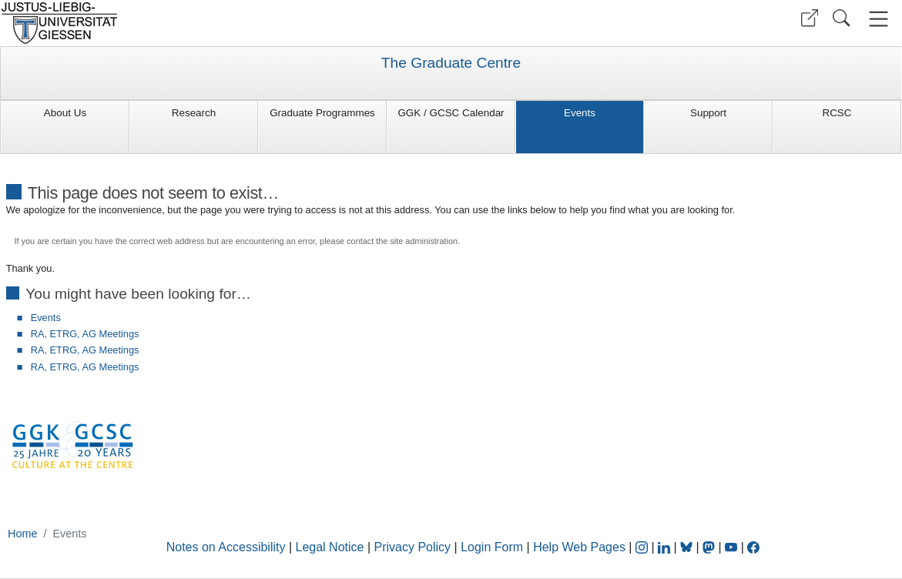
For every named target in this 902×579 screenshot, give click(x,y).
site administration (424, 241)
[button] (809, 18)
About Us (65, 113)
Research (194, 113)
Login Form (492, 547)
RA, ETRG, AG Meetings (85, 334)
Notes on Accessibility (227, 547)
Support (708, 113)
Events (579, 113)
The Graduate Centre (451, 63)
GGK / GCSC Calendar (450, 113)
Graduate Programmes (322, 113)
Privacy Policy (412, 547)
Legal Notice (330, 547)
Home (22, 533)
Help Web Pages (579, 547)
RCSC (836, 113)
